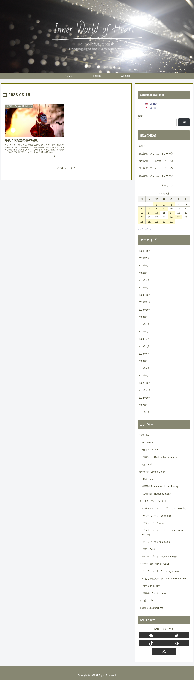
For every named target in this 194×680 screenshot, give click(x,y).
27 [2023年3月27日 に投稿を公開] (142, 221)
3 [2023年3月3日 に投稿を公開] (171, 204)
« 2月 (140, 229)
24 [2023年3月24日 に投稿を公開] (171, 217)
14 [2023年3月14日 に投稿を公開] (149, 213)
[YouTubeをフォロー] (176, 635)
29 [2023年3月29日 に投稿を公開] (156, 221)
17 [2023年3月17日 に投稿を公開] (171, 213)
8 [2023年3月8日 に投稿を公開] (156, 208)
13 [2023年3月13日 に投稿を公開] (142, 213)
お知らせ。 (144, 146)
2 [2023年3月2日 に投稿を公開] (164, 204)
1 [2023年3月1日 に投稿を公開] (156, 204)
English (153, 103)
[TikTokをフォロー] (151, 643)
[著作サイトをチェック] (151, 635)
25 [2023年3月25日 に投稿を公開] (178, 217)
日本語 (153, 107)
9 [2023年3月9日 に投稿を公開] (164, 208)
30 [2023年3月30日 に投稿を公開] (164, 221)
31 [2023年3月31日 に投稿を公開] (171, 221)
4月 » (148, 229)
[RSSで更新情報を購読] (164, 651)
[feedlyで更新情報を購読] (176, 643)
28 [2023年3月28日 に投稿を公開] (149, 221)
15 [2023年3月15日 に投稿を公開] (156, 213)
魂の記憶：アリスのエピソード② (156, 153)
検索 (140, 116)
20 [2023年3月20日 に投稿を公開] (142, 217)
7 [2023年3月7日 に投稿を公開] (149, 208)
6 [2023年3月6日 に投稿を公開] (141, 208)
